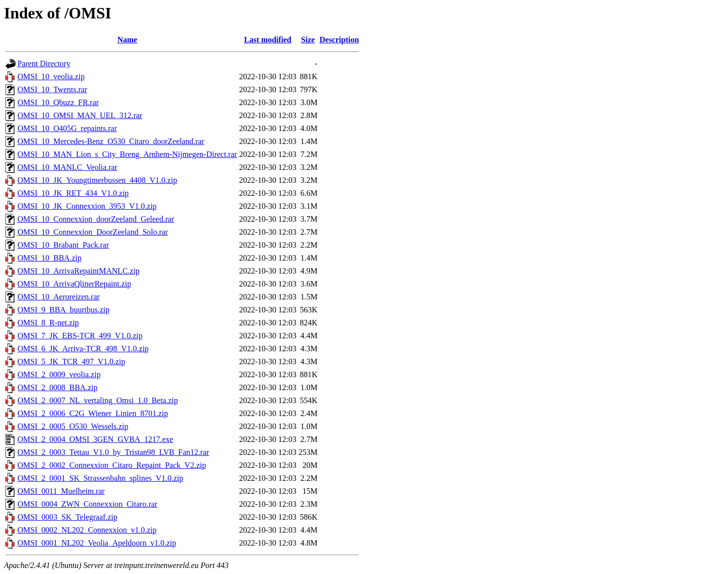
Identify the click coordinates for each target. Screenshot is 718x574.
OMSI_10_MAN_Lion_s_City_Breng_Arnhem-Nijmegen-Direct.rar (127, 154)
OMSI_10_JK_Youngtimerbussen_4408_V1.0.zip (97, 180)
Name (127, 39)
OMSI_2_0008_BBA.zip (57, 387)
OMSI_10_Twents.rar (52, 89)
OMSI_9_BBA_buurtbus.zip (63, 309)
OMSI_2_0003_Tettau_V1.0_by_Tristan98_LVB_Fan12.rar (113, 452)
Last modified (268, 39)
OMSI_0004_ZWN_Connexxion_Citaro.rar (87, 504)
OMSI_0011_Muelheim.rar (61, 491)
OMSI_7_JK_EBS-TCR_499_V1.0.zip (80, 335)
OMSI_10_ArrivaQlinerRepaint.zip (74, 284)
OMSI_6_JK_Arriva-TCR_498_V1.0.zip (83, 348)
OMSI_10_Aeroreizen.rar (58, 296)
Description (339, 39)
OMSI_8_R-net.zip (48, 322)
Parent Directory (43, 63)
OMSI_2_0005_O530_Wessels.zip (72, 426)
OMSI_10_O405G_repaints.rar (67, 128)
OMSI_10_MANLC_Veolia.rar (67, 167)
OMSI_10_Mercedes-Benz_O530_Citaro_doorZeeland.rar (110, 141)
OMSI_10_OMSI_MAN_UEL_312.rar (79, 115)
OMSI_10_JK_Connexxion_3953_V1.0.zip (87, 206)
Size (308, 39)
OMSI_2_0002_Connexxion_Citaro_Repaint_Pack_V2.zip (111, 465)
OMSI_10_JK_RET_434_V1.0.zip (73, 193)
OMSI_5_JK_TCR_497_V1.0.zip (71, 361)
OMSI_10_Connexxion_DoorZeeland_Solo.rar (92, 232)
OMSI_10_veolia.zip (51, 76)
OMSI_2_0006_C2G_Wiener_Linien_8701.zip (92, 413)
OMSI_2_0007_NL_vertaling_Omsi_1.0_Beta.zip (97, 400)
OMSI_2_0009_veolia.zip (59, 374)
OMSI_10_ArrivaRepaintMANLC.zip (78, 271)
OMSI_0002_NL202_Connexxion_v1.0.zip (87, 530)
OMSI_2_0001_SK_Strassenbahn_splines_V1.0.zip (100, 478)
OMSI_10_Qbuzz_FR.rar (58, 102)
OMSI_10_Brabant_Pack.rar (63, 245)
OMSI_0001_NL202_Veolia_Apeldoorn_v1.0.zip (96, 543)
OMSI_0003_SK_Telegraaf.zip (67, 517)
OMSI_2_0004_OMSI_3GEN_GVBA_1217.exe (95, 439)
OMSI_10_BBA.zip (49, 258)
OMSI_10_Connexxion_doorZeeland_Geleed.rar (95, 219)
